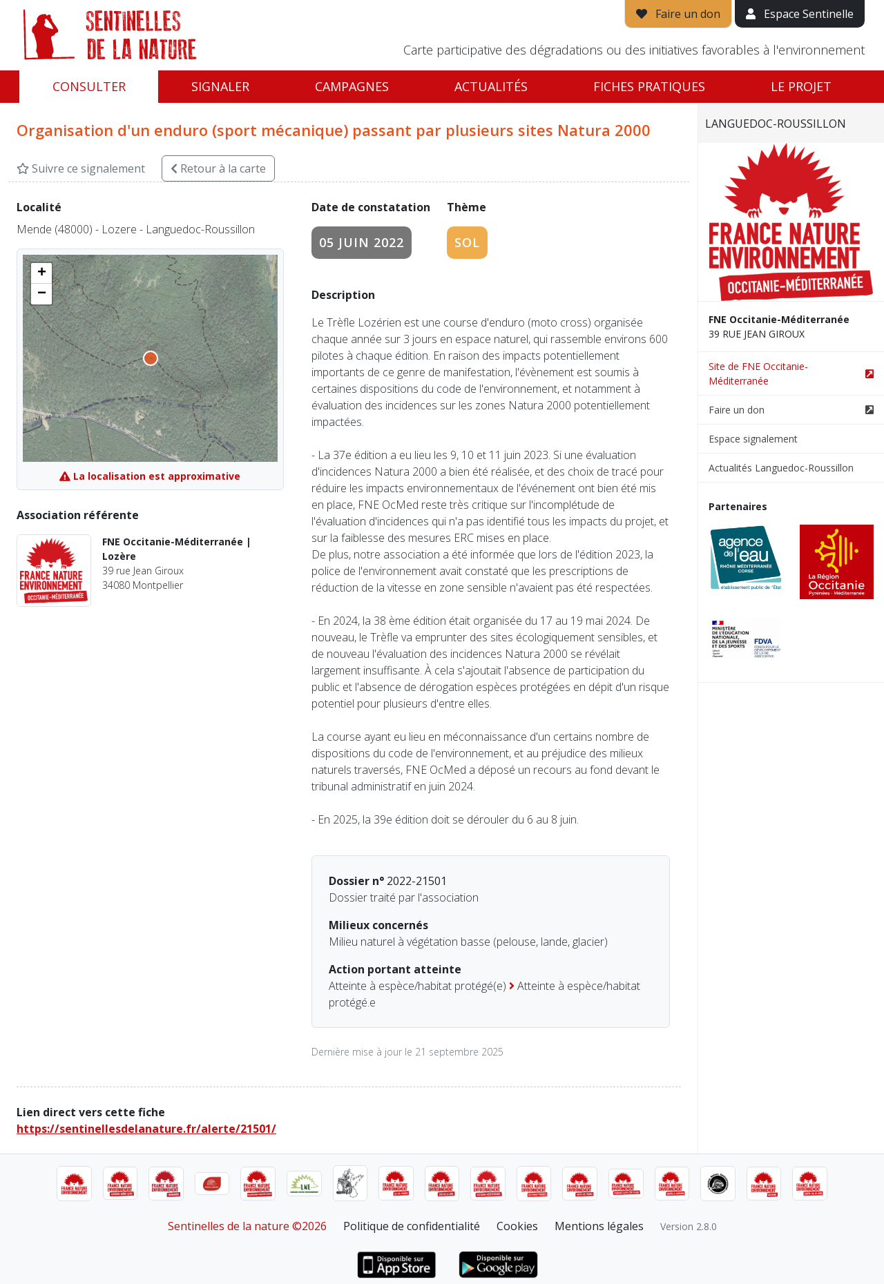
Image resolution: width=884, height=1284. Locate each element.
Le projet (801, 86)
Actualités (491, 86)
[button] (41, 273)
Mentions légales (599, 1226)
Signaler (220, 86)
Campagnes (352, 86)
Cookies (517, 1226)
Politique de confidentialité (411, 1226)
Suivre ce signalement (81, 168)
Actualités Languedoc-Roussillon (781, 467)
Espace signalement (753, 438)
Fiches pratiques (649, 86)
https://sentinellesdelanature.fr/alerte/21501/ (146, 1128)
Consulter (89, 86)
